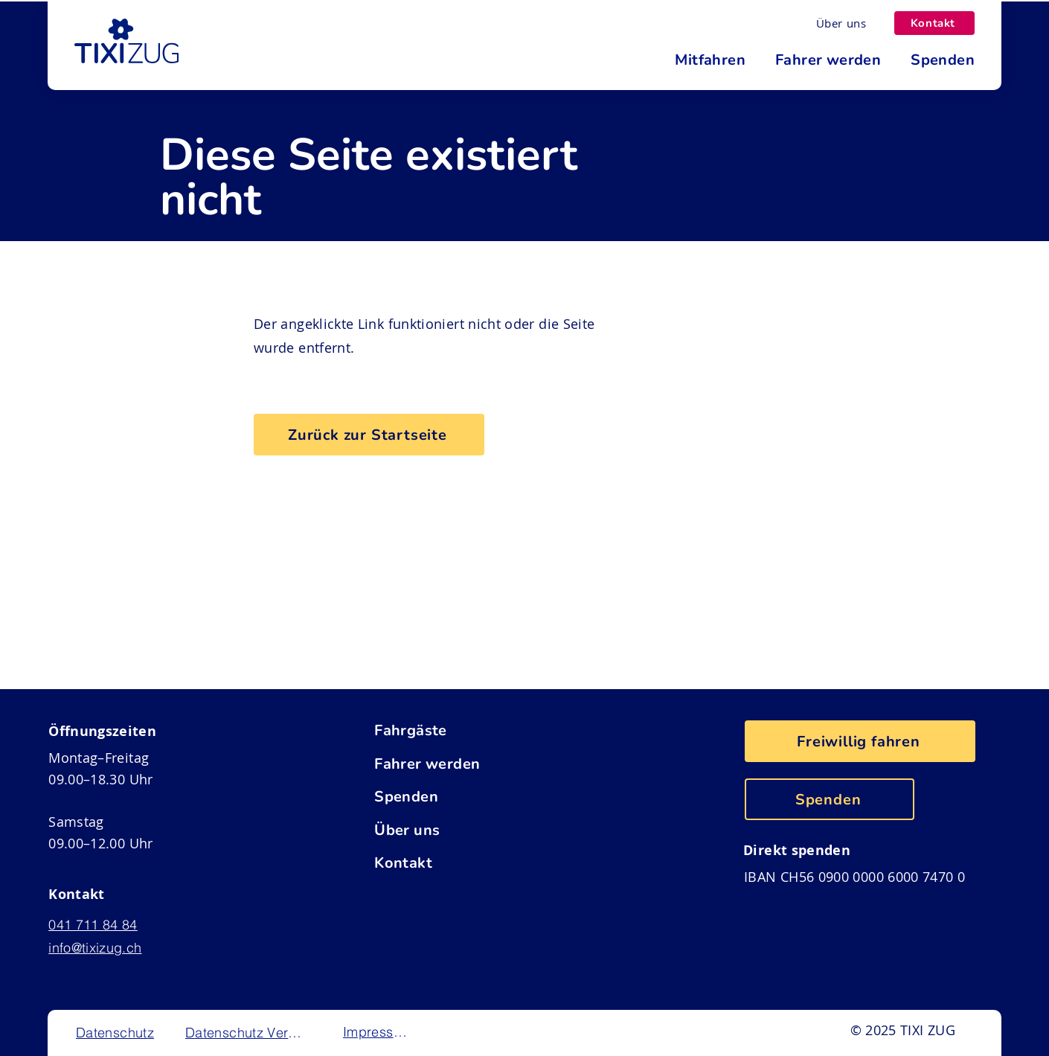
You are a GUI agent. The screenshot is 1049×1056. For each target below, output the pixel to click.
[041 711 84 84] (106, 925)
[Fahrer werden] (472, 763)
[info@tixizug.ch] (106, 948)
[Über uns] (841, 23)
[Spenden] (472, 796)
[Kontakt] (934, 23)
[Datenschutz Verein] (246, 1032)
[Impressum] (377, 1031)
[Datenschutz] (116, 1032)
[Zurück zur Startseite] (369, 434)
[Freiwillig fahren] (860, 741)
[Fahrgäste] (472, 730)
